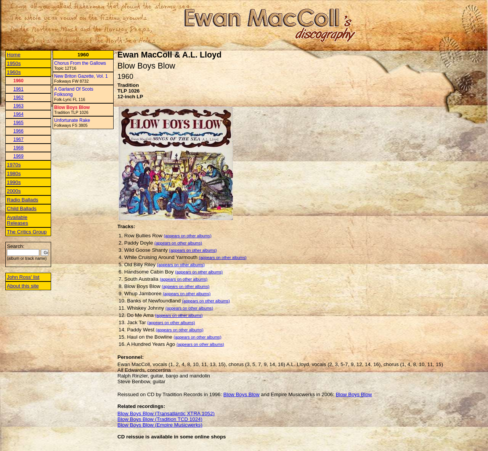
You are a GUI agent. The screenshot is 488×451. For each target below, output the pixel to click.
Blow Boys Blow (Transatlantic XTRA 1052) (166, 413)
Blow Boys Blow (72, 107)
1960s (14, 72)
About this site (23, 286)
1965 (18, 122)
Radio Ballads (22, 200)
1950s (14, 63)
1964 (18, 114)
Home (14, 55)
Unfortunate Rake (72, 120)
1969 (18, 156)
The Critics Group (27, 232)
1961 (18, 89)
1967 (18, 139)
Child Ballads (22, 208)
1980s (14, 173)
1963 (18, 106)
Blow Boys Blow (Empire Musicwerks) (159, 425)
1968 (18, 147)
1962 (18, 97)
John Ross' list (23, 277)
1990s (14, 182)
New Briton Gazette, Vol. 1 (81, 76)
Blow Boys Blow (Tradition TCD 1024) (159, 419)
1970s (14, 165)
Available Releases (17, 220)
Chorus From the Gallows (80, 63)
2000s (14, 191)
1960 (18, 80)
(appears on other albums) (188, 235)
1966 (18, 131)
